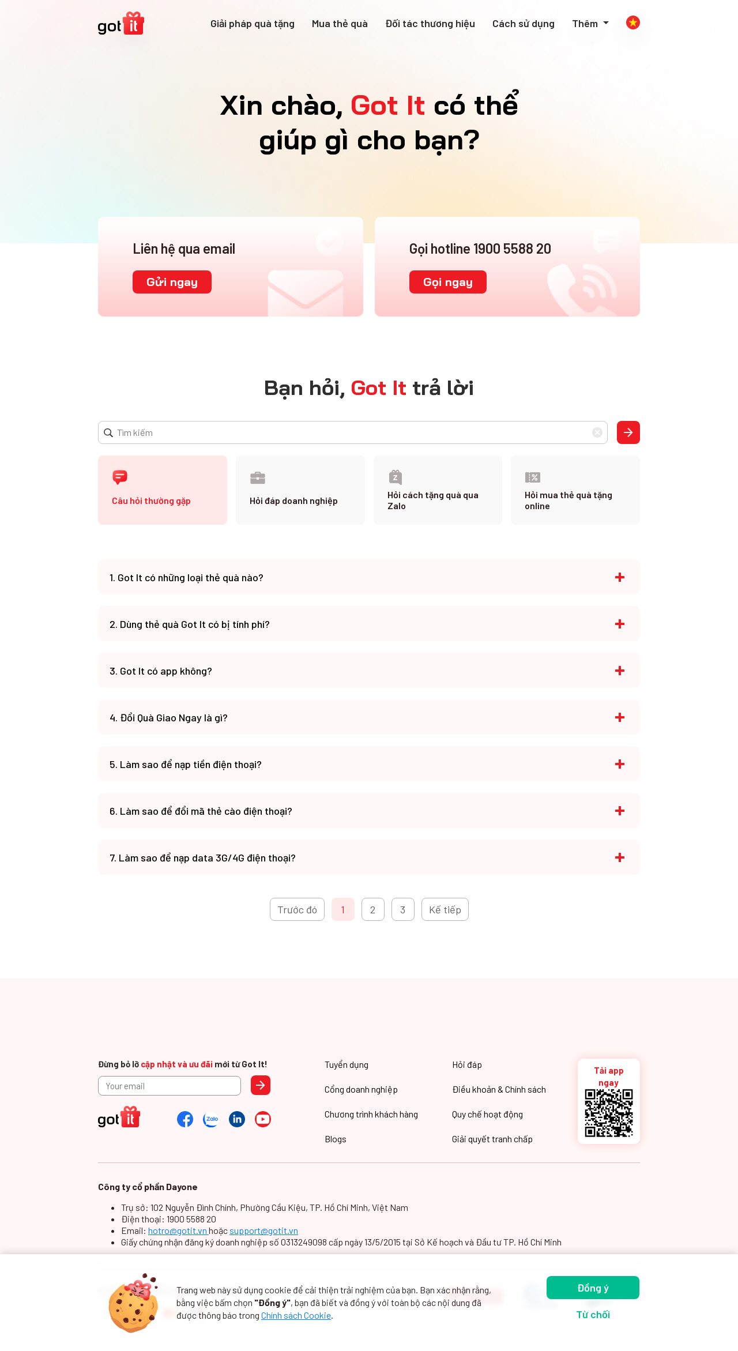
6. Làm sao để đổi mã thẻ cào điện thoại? (201, 810)
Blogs (336, 1138)
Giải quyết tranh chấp (492, 1138)
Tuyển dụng (346, 1064)
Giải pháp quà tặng (252, 23)
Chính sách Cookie (296, 1314)
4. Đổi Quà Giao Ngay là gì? (169, 717)
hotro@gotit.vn (178, 1230)
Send (260, 1085)
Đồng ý (593, 1287)
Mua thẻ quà (340, 23)
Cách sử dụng (523, 23)
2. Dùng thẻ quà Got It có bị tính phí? (190, 624)
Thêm (586, 23)
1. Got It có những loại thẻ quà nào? (186, 577)
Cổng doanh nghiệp (361, 1088)
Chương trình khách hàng (371, 1113)
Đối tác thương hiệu (430, 23)
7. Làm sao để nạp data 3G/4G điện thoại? (203, 857)
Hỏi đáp (467, 1064)
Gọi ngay (448, 281)
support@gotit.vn (263, 1230)
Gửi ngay (172, 281)
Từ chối (593, 1314)
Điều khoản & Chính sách (499, 1088)
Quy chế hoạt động (487, 1113)
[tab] (162, 490)
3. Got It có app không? (161, 670)
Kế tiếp (445, 909)
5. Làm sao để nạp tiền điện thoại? (186, 764)
